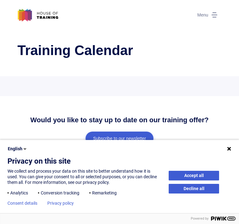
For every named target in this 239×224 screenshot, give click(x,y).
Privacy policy (60, 203)
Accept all (194, 175)
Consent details (22, 203)
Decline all (194, 188)
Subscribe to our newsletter (119, 138)
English (17, 148)
